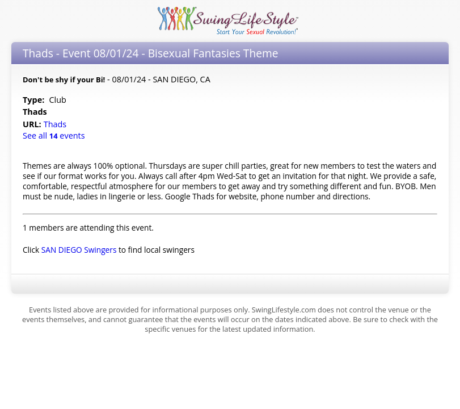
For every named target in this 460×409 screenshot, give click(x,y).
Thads (56, 124)
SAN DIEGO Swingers (79, 249)
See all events (54, 135)
